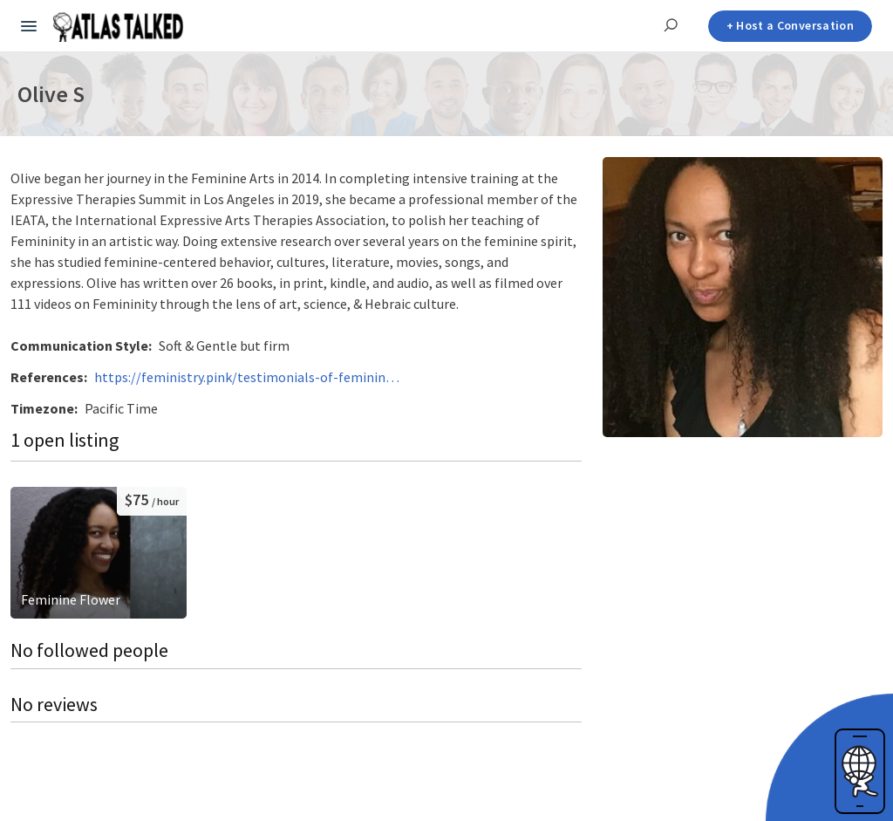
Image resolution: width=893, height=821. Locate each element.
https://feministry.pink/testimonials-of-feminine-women (246, 377)
